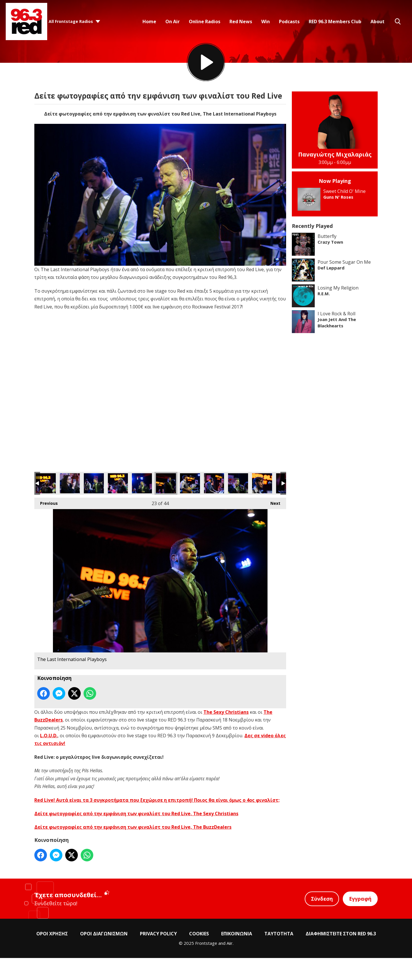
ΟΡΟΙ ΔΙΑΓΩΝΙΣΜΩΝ (104, 935)
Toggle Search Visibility (398, 21)
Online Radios (204, 21)
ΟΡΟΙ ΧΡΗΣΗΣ (52, 935)
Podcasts (289, 21)
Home (149, 21)
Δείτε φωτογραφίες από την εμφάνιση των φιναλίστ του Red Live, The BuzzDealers (132, 829)
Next (272, 504)
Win (265, 21)
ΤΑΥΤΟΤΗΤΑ (278, 935)
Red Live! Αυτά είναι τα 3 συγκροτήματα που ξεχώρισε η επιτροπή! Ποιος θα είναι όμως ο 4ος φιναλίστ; (157, 802)
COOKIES (199, 935)
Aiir (230, 945)
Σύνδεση (321, 900)
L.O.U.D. (49, 737)
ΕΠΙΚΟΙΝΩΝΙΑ (236, 935)
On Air (172, 21)
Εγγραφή (359, 900)
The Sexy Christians (226, 714)
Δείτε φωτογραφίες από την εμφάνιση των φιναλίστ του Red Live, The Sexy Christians (136, 815)
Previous (46, 504)
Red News (240, 21)
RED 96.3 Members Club (335, 21)
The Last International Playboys (46, 485)
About (378, 21)
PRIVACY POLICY (158, 935)
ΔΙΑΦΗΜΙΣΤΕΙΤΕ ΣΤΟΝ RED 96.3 (341, 935)
